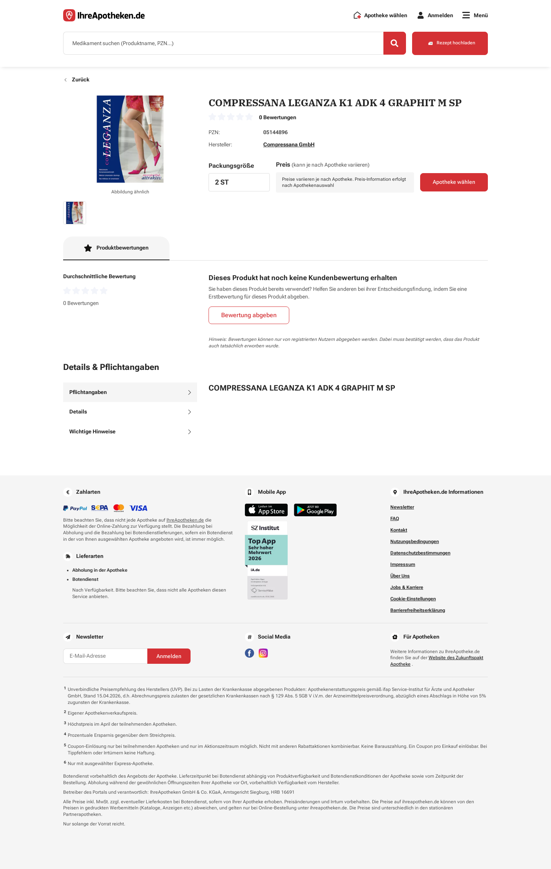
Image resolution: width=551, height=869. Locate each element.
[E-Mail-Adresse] (105, 656)
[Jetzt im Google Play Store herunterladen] (315, 510)
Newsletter (402, 507)
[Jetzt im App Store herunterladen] (266, 510)
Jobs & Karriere (406, 587)
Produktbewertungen (116, 248)
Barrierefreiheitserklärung (417, 610)
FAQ (394, 518)
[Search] (394, 43)
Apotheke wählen (454, 183)
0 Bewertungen (277, 117)
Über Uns (400, 576)
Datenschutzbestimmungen (420, 553)
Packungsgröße (231, 165)
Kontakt (398, 530)
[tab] (130, 392)
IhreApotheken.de (185, 520)
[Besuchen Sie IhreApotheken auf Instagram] (263, 652)
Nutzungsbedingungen (414, 541)
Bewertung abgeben (249, 315)
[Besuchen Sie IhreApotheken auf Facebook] (249, 652)
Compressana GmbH (289, 144)
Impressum (402, 564)
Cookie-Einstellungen (413, 598)
